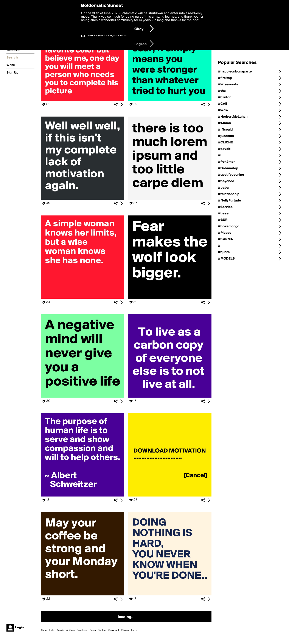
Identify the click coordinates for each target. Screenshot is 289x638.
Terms (134, 630)
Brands (60, 630)
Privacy (125, 630)
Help (51, 630)
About (44, 630)
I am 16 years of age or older (107, 35)
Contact (102, 630)
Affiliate (70, 630)
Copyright (113, 630)
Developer (82, 630)
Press (93, 630)
